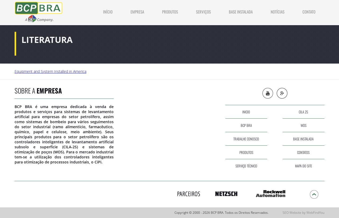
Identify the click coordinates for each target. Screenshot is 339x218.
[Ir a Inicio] (39, 10)
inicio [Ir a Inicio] (246, 111)
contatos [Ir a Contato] (303, 152)
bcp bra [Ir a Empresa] (246, 125)
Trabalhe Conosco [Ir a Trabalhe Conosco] (246, 138)
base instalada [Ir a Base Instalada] (303, 138)
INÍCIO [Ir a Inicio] (108, 12)
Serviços (203, 12)
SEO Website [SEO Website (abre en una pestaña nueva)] (292, 212)
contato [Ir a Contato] (308, 12)
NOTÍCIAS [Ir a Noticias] (277, 12)
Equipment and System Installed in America (50, 71)
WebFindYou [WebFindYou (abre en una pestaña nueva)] (315, 212)
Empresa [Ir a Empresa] (137, 12)
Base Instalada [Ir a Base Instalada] (241, 12)
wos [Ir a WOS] (303, 125)
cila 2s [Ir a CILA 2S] (303, 111)
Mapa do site (303, 165)
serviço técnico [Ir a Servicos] (246, 165)
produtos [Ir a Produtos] (170, 12)
